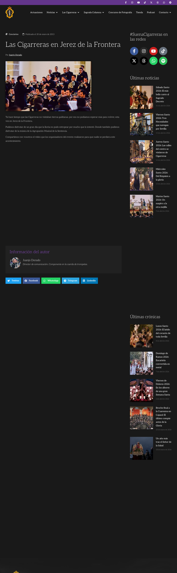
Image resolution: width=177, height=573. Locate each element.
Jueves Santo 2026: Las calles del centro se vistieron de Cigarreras (155, 127)
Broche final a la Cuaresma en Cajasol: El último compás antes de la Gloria (156, 336)
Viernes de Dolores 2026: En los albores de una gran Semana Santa (155, 316)
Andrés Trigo (48, 569)
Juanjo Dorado (15, 55)
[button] (52, 13)
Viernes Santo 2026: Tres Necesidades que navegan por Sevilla (156, 107)
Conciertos (13, 34)
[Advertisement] (150, 223)
